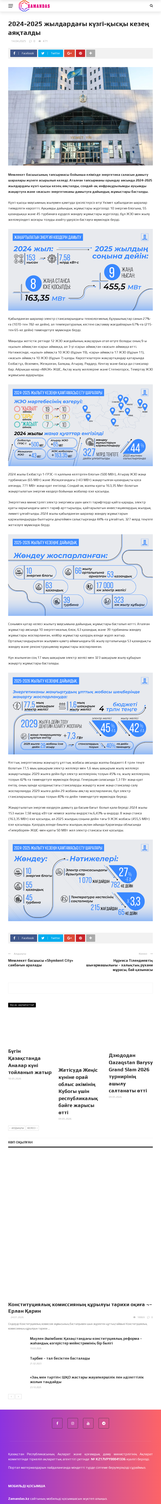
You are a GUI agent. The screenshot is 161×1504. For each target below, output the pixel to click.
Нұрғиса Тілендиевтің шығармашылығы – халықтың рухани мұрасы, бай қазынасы (119, 965)
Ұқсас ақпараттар (22, 1005)
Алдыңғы (16, 1113)
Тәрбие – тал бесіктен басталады (60, 1295)
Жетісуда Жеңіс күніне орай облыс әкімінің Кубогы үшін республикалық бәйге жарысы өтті (78, 1076)
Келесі (32, 1113)
